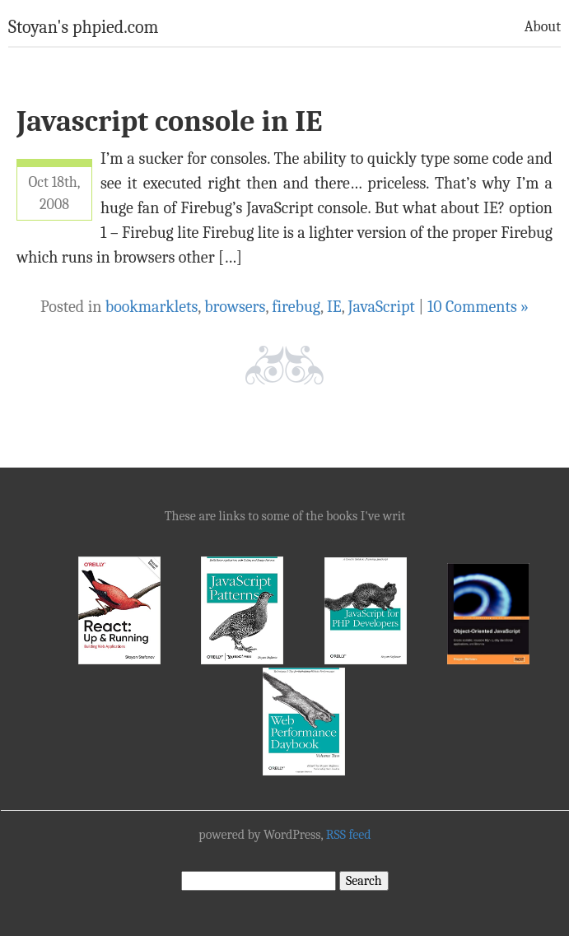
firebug (296, 306)
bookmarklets (151, 306)
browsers (234, 306)
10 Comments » (478, 306)
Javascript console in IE (169, 121)
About (543, 26)
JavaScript (381, 306)
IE (334, 306)
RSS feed (348, 834)
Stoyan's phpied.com (83, 27)
